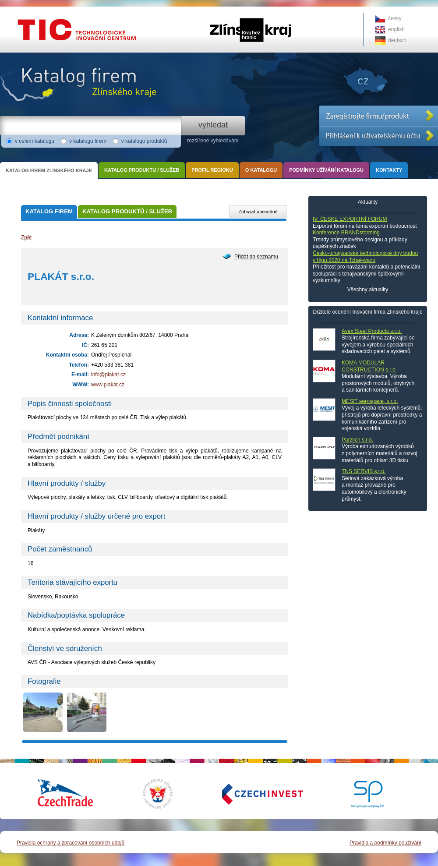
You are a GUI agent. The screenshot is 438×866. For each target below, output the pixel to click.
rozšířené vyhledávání (212, 141)
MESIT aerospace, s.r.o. (370, 401)
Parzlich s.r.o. (357, 440)
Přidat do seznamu (256, 257)
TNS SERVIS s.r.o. (363, 471)
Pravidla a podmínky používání (385, 843)
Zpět (26, 237)
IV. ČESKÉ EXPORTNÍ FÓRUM (350, 219)
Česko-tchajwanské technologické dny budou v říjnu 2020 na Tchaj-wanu (365, 256)
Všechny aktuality (367, 289)
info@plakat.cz (108, 374)
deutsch (397, 40)
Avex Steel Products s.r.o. (372, 331)
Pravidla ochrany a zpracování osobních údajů (70, 843)
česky (395, 18)
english (396, 29)
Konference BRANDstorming (346, 233)
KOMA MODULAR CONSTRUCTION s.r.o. (369, 366)
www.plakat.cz (107, 385)
